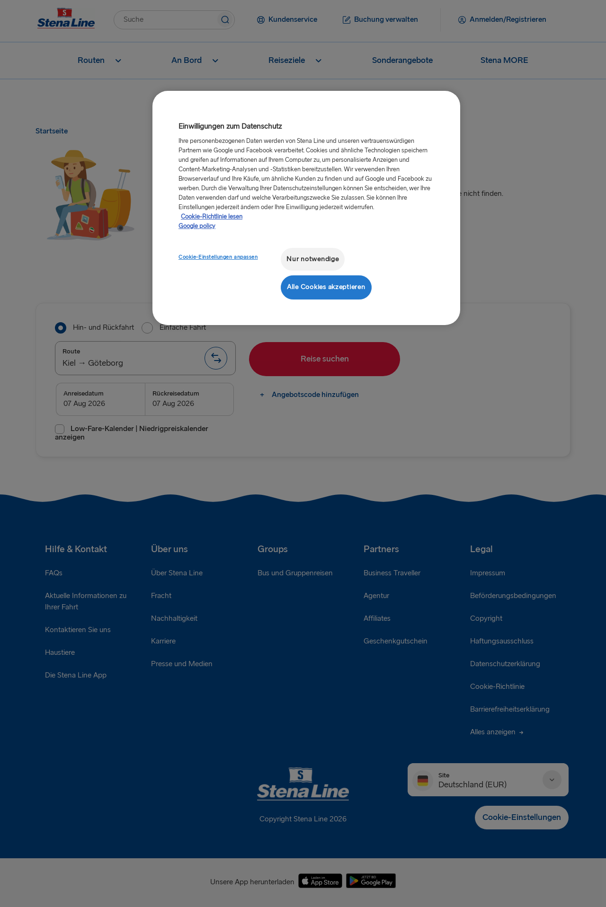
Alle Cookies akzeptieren (326, 287)
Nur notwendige (312, 259)
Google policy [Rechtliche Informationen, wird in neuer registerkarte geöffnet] (196, 226)
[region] (306, 208)
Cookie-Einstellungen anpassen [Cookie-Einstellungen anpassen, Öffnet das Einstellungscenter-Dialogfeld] (218, 257)
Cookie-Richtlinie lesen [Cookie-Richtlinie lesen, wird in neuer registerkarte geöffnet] (211, 216)
